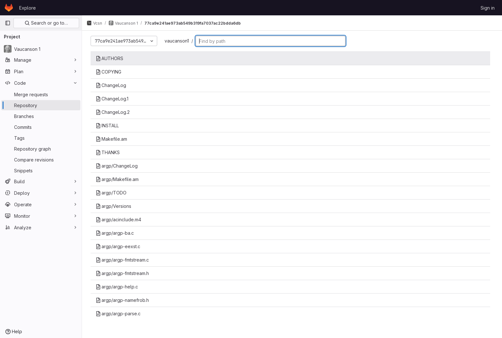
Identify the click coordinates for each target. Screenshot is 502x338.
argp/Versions (115, 206)
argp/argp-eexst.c (119, 246)
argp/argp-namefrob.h (123, 300)
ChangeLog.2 (114, 112)
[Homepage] (9, 8)
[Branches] (40, 116)
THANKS (109, 152)
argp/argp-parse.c (119, 313)
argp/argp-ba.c (116, 233)
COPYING (110, 72)
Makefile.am (113, 139)
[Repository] (40, 105)
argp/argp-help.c (118, 286)
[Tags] (40, 138)
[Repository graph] (40, 149)
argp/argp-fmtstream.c (123, 260)
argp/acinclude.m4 (120, 219)
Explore (27, 8)
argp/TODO (112, 192)
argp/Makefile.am (118, 179)
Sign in (488, 8)
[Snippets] (40, 170)
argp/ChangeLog (118, 166)
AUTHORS (111, 58)
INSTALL (108, 125)
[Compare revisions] (40, 159)
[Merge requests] (40, 94)
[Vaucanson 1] (40, 49)
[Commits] (40, 127)
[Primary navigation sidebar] (8, 23)
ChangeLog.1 (113, 98)
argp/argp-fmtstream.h (123, 273)
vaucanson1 (178, 40)
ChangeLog (112, 85)
